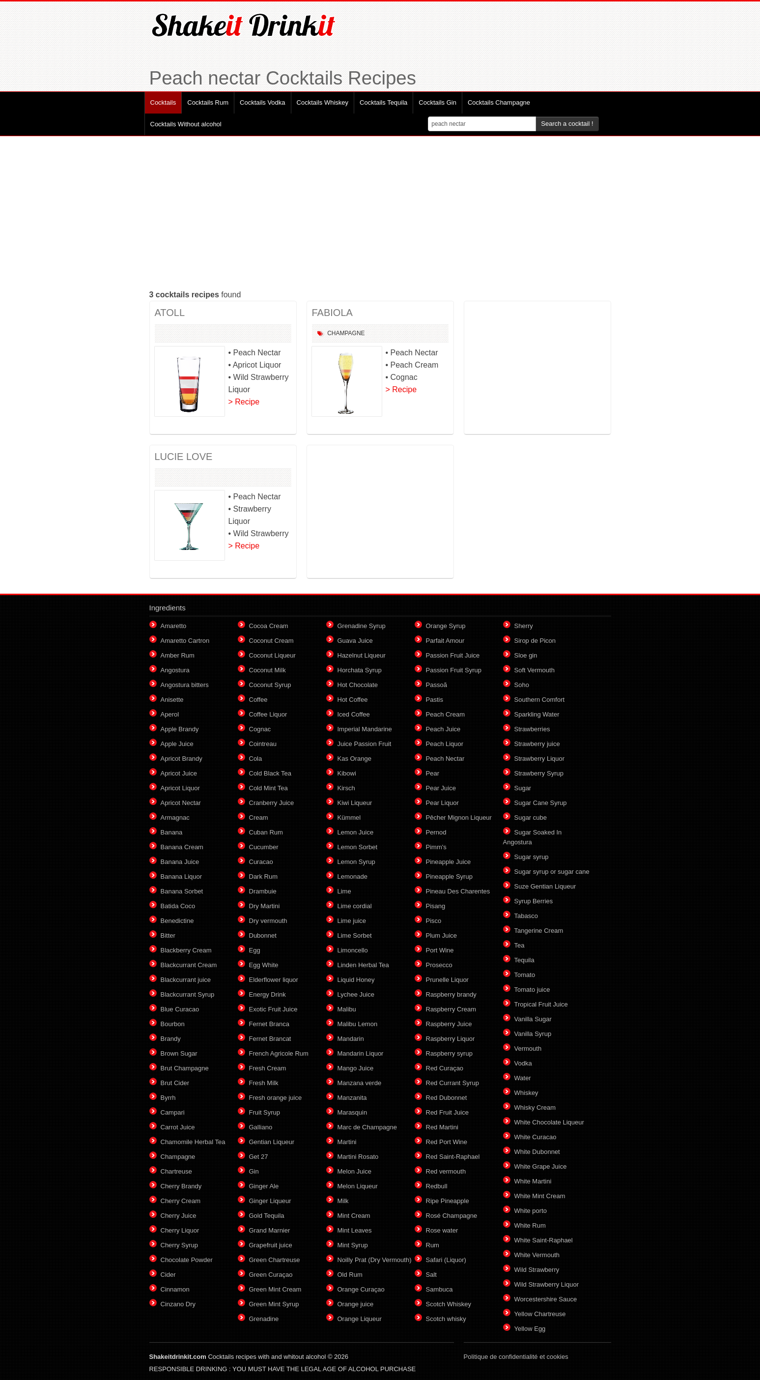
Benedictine (177, 920)
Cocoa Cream (268, 626)
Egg (254, 950)
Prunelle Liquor (447, 979)
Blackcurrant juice (186, 979)
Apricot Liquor (180, 788)
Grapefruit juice (270, 1245)
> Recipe (244, 402)
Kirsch (346, 788)
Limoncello (353, 950)
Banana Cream (182, 847)
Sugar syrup (531, 857)
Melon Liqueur (358, 1186)
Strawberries (532, 729)
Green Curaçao (271, 1274)
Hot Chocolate (358, 685)
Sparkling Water (537, 714)
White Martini (533, 1181)
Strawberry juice (537, 744)
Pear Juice (441, 788)
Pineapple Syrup (449, 876)
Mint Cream (354, 1215)
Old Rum (350, 1274)
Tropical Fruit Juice (541, 1004)
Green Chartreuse (274, 1260)
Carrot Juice (178, 1127)
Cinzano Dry (178, 1304)
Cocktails (163, 102)
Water (522, 1078)
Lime (344, 891)
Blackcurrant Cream (189, 965)
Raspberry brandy (451, 994)
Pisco (434, 920)
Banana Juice (180, 861)
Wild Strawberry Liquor (546, 1284)
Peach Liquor (445, 744)
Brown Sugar (179, 1053)
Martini (347, 1142)
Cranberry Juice (271, 802)
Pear (432, 773)
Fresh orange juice (275, 1097)
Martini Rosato (358, 1156)
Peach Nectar (445, 758)
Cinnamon (175, 1289)
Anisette (172, 699)
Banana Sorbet (182, 891)
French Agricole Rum (279, 1053)
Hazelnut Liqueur (362, 655)
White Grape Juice (540, 1166)
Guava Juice (355, 640)
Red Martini (442, 1127)
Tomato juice (532, 989)
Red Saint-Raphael (453, 1156)
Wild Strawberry (537, 1269)
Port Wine (440, 950)
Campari (173, 1112)
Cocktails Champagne (499, 102)
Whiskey (526, 1092)
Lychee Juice (356, 994)
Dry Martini (264, 906)
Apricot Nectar (181, 802)
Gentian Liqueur (272, 1142)
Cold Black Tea (270, 773)
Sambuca (439, 1289)
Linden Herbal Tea (363, 965)
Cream (258, 817)
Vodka (523, 1063)
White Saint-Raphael (543, 1240)
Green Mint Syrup (274, 1304)
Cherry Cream (181, 1201)
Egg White (264, 965)
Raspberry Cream (451, 1009)
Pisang (436, 906)
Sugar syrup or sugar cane (552, 871)
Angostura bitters (185, 685)
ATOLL (170, 312)
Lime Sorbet (355, 935)
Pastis (434, 699)
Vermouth (528, 1048)
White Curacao (535, 1137)
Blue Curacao (180, 1009)
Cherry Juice (179, 1215)
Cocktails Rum (207, 102)
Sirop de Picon (535, 640)
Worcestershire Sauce (545, 1299)
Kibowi (347, 773)
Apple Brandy (180, 729)
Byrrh (168, 1097)
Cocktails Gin (437, 102)
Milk (343, 1201)
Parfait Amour (445, 640)
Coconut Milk (267, 670)
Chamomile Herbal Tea (193, 1142)
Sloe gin (525, 655)
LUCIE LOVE (184, 456)
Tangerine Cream (538, 930)
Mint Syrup (353, 1245)
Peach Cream (445, 714)
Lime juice (352, 920)
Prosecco (439, 965)
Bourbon (173, 1024)
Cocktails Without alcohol (186, 124)
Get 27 (258, 1156)
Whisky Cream (535, 1107)
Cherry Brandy (181, 1186)
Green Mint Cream (275, 1289)
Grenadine (264, 1318)
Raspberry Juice (449, 1024)
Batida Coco (178, 906)
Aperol (170, 714)
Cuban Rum (266, 832)
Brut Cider (175, 1083)
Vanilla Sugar (533, 1019)
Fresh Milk (264, 1083)
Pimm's (436, 847)
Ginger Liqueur (270, 1201)
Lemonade (352, 876)
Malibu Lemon (358, 1024)
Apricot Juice (179, 773)
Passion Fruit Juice (453, 655)
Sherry (523, 626)
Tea (519, 945)
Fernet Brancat (270, 1038)
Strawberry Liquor (539, 758)
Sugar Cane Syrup (540, 802)
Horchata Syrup (360, 670)
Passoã (436, 685)
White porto (530, 1210)
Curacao (261, 861)
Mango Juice (356, 1068)
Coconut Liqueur (272, 655)
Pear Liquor (442, 802)
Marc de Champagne (367, 1127)
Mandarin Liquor (361, 1053)
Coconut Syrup (270, 685)
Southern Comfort (539, 699)
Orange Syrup (446, 626)
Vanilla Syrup (533, 1033)
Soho (521, 685)
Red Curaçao (445, 1068)
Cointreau (263, 744)
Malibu (347, 1009)
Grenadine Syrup (362, 626)
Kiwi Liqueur (355, 802)
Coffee (258, 699)
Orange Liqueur (360, 1318)
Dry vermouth (268, 920)
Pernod (436, 832)
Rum (432, 1245)
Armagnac (175, 817)
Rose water (442, 1230)
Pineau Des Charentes (458, 891)
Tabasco (526, 916)
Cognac (260, 729)
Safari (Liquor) (446, 1260)
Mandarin (351, 1038)
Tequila (524, 960)
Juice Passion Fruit (365, 744)
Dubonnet (263, 935)
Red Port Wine (447, 1142)
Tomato (524, 974)
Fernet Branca (269, 1024)
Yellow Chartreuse (540, 1314)
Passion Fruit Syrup (453, 670)
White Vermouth (537, 1255)
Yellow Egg (530, 1328)
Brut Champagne (185, 1068)
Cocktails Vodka (262, 102)
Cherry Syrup (179, 1245)
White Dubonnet (537, 1151)
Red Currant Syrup (452, 1083)
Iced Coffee (354, 714)
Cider (168, 1274)
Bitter (168, 935)
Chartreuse (176, 1171)
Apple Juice (177, 744)
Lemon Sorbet (358, 847)
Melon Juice (354, 1171)
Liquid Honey (356, 979)
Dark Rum (263, 876)
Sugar (523, 788)
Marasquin (352, 1112)
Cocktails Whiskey (322, 102)
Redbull (437, 1186)
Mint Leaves (355, 1230)
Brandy (171, 1038)
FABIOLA (332, 312)
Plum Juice (441, 935)
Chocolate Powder (187, 1260)
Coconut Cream (271, 640)
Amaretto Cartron (185, 640)
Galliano (261, 1127)
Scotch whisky (446, 1318)
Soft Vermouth (534, 670)
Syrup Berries (533, 901)
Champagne (346, 333)
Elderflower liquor (273, 979)
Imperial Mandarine (365, 729)
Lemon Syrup (356, 861)
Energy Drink (267, 994)
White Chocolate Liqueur (549, 1122)
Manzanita (352, 1097)
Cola (255, 758)
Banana (172, 832)
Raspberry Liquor (450, 1038)
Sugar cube (530, 817)
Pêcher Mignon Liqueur (459, 817)
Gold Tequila (266, 1215)
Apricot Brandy (181, 758)
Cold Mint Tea (268, 788)
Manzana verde (360, 1083)
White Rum (530, 1225)
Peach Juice (443, 729)
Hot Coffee (353, 699)
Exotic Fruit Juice (273, 1009)
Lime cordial (355, 906)
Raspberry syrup (449, 1053)
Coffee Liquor (268, 714)
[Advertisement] (380, 212)
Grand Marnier (269, 1230)
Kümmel (349, 817)
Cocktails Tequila (383, 102)
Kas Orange (354, 758)
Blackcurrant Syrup (188, 994)
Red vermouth (446, 1171)
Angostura (175, 670)
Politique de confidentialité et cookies (516, 1356)
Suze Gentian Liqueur (545, 886)
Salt (431, 1274)
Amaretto (174, 626)
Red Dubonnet (446, 1097)
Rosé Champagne (452, 1215)
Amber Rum (178, 655)
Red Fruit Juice (447, 1112)
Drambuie (263, 891)
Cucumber (264, 847)
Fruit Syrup (265, 1112)
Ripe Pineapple (447, 1201)
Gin (254, 1171)
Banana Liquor (181, 876)
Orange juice (356, 1304)
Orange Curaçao (361, 1289)
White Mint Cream (539, 1196)
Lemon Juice (356, 832)
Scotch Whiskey (448, 1304)
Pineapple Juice (448, 861)
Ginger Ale (264, 1186)
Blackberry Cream (186, 950)
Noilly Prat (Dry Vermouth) (375, 1260)
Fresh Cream (267, 1068)
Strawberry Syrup (538, 773)
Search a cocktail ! (567, 123)
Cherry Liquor (180, 1230)
